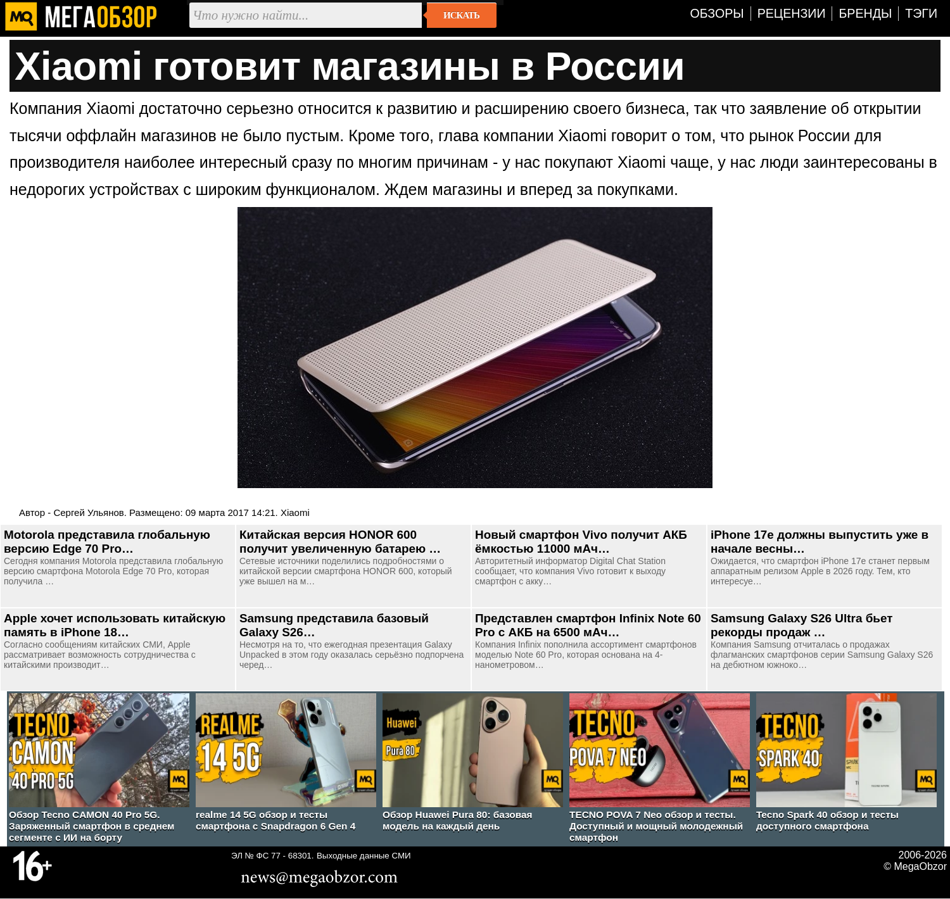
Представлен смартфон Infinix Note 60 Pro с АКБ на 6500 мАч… (588, 625)
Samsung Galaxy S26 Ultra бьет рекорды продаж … (801, 625)
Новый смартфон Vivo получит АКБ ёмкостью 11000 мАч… (581, 541)
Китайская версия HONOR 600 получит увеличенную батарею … (340, 541)
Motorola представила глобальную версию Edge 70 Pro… (107, 541)
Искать (461, 15)
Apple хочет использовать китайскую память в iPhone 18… (114, 625)
